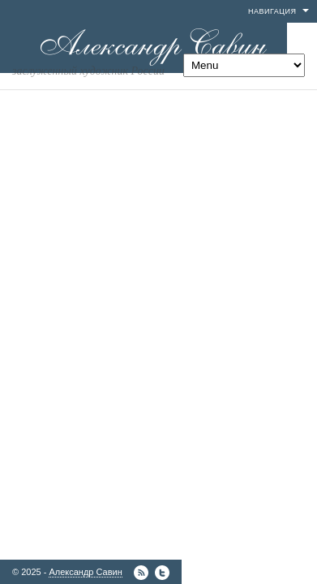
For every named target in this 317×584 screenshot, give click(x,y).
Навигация (272, 11)
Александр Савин (85, 572)
